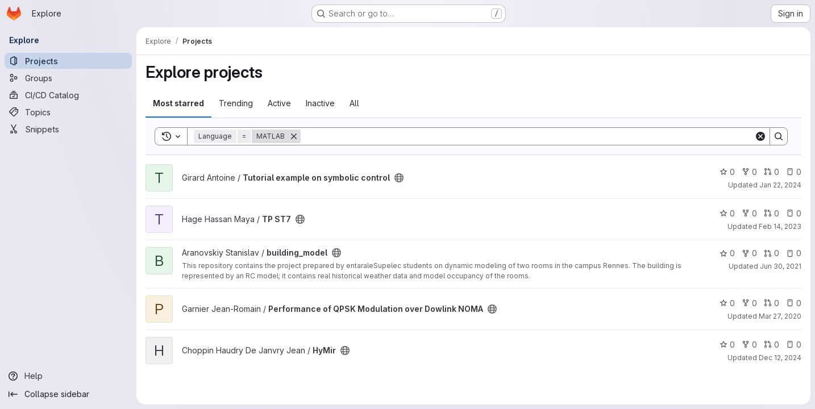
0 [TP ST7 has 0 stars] (727, 213)
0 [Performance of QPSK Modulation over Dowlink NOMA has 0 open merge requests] (771, 303)
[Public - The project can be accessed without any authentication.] (399, 177)
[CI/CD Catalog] (68, 95)
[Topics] (68, 112)
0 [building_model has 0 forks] (749, 253)
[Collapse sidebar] (68, 394)
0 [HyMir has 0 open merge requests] (771, 344)
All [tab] (354, 103)
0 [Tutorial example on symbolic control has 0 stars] (727, 172)
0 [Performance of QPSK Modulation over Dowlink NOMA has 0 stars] (727, 303)
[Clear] (760, 136)
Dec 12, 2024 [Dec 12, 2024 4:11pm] (780, 357)
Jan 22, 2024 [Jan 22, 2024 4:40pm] (780, 185)
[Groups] (68, 78)
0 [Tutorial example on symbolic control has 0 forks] (749, 172)
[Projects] (68, 61)
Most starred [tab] (178, 103)
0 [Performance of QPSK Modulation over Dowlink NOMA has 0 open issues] (793, 303)
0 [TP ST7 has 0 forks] (749, 213)
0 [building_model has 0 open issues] (793, 253)
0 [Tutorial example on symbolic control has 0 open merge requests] (771, 172)
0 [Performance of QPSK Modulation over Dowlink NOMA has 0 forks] (749, 303)
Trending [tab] (236, 103)
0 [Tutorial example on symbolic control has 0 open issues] (793, 172)
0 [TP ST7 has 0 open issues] (793, 213)
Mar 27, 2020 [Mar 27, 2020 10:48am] (780, 316)
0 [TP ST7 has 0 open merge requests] (771, 213)
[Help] (68, 376)
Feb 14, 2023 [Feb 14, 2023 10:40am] (780, 226)
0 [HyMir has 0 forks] (749, 344)
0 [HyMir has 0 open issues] (793, 344)
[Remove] (294, 136)
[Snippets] (68, 129)
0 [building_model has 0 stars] (727, 253)
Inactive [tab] (320, 103)
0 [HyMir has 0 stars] (727, 344)
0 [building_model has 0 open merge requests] (771, 253)
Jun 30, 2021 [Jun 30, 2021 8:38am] (780, 266)
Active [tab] (279, 103)
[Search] (527, 136)
